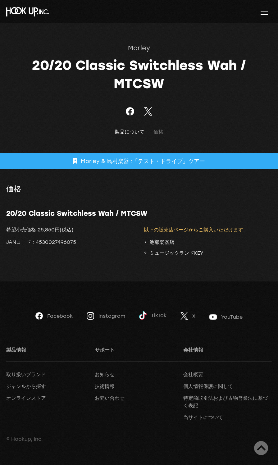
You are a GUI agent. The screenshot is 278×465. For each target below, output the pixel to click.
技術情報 (105, 386)
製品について (129, 132)
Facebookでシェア (130, 111)
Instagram (106, 316)
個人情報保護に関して (208, 386)
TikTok (152, 315)
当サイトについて (203, 417)
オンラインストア (26, 397)
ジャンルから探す (26, 386)
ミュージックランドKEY (176, 252)
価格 (158, 132)
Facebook (54, 316)
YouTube (226, 316)
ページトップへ (261, 448)
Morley (139, 47)
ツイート (148, 111)
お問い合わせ (110, 397)
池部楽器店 (161, 242)
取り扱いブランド (26, 374)
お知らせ (105, 374)
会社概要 (193, 374)
